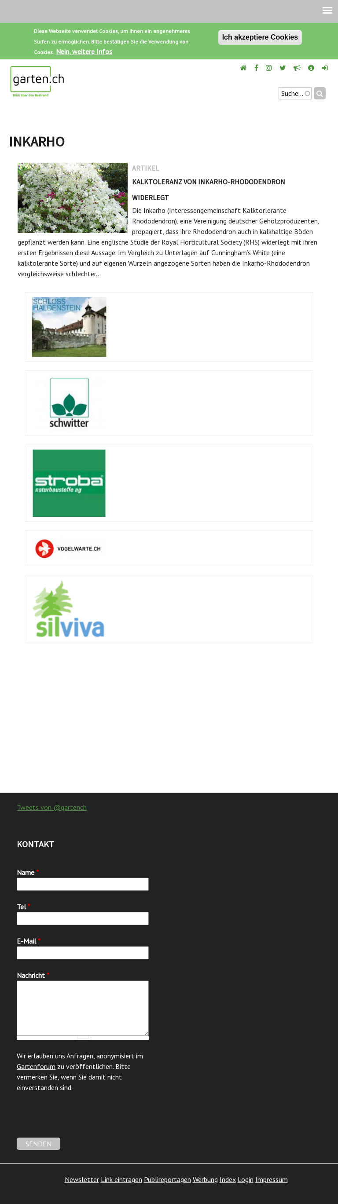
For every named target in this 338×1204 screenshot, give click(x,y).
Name (28, 872)
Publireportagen (167, 1179)
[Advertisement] (169, 722)
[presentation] (84, 1120)
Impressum (271, 1179)
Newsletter (82, 1179)
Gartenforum (36, 1066)
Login (246, 1179)
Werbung (205, 1179)
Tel (23, 906)
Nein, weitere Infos (84, 51)
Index (228, 1179)
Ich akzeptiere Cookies (260, 37)
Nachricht (33, 975)
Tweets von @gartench (52, 807)
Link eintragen (121, 1179)
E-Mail (28, 941)
